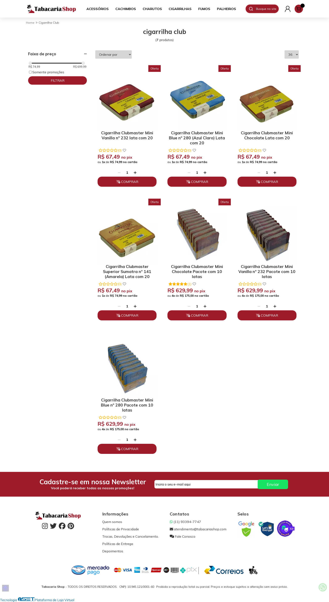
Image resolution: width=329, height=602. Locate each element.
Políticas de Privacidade (120, 529)
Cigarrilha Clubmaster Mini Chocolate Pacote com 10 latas (197, 271)
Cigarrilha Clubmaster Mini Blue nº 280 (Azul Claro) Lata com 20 (197, 137)
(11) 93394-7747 (185, 522)
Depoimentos (112, 551)
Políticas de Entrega (117, 544)
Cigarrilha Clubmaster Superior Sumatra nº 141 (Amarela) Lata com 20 (127, 271)
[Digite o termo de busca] (267, 9)
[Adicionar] (135, 172)
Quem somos (112, 522)
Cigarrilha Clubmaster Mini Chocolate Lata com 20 (267, 135)
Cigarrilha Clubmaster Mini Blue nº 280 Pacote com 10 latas (127, 404)
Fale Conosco (182, 536)
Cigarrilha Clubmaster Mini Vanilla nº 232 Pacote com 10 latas (266, 271)
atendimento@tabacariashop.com (198, 529)
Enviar (273, 484)
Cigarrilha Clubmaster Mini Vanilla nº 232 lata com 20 (127, 135)
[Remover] (119, 172)
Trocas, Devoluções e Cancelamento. (130, 536)
